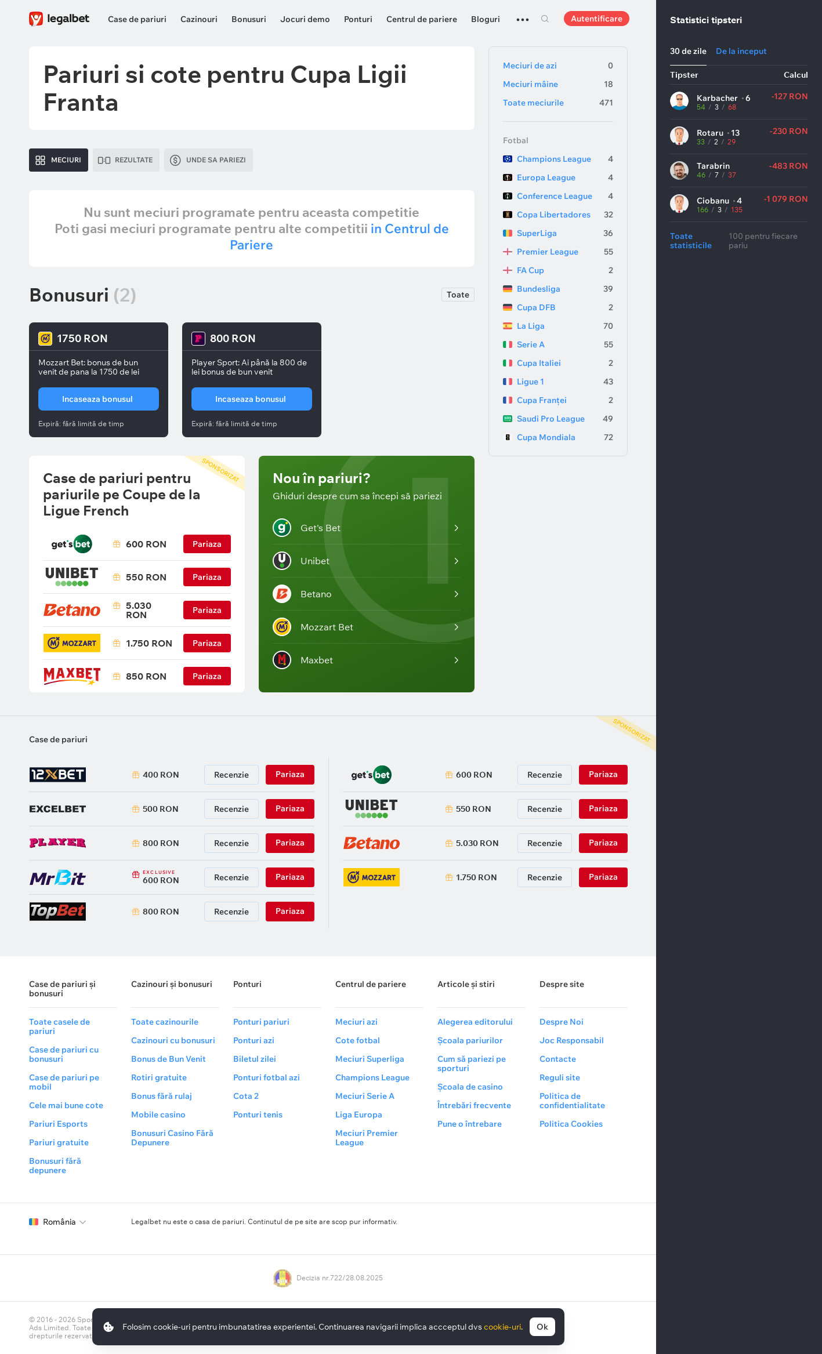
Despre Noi (561, 1022)
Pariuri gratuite (59, 1142)
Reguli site (559, 1077)
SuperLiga (565, 233)
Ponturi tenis (258, 1114)
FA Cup (565, 270)
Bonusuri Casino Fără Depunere (172, 1138)
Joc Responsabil (571, 1040)
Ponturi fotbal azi (266, 1077)
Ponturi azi (253, 1040)
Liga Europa (358, 1114)
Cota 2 (246, 1096)
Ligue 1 (565, 381)
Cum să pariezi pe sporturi (471, 1063)
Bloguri (485, 19)
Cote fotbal (357, 1040)
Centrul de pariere (421, 19)
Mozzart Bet (313, 627)
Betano (302, 594)
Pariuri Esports (58, 1124)
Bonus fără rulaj (161, 1096)
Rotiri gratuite (159, 1077)
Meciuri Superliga (369, 1059)
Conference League (565, 196)
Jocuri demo (305, 19)
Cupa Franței (565, 400)
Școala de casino (470, 1086)
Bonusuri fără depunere (55, 1165)
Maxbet (303, 660)
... (523, 14)
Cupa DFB (565, 307)
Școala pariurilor (470, 1040)
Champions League (565, 159)
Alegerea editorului (475, 1022)
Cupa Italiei (565, 363)
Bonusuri (248, 19)
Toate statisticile (691, 240)
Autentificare (596, 18)
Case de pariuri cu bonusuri (64, 1054)
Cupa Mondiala (565, 437)
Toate (458, 294)
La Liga (565, 326)
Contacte (557, 1059)
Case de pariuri (137, 19)
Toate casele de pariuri (59, 1026)
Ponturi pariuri (261, 1022)
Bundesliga (565, 288)
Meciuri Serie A (364, 1096)
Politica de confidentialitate (572, 1100)
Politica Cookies (571, 1124)
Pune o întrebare (469, 1124)
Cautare (545, 18)
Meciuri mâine (558, 84)
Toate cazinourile (164, 1022)
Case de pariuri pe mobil (64, 1082)
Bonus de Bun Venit (168, 1059)
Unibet (301, 560)
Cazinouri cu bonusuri (173, 1040)
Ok (542, 1327)
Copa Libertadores (565, 214)
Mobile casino (158, 1114)
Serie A (565, 344)
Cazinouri (199, 19)
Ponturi (358, 19)
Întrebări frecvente (474, 1105)
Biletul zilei (254, 1059)
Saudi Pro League (565, 418)
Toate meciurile (558, 102)
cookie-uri (502, 1327)
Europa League (565, 177)
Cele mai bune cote (66, 1105)
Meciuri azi (356, 1022)
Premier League (565, 251)
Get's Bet (307, 527)
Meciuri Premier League (366, 1138)
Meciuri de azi (558, 65)
